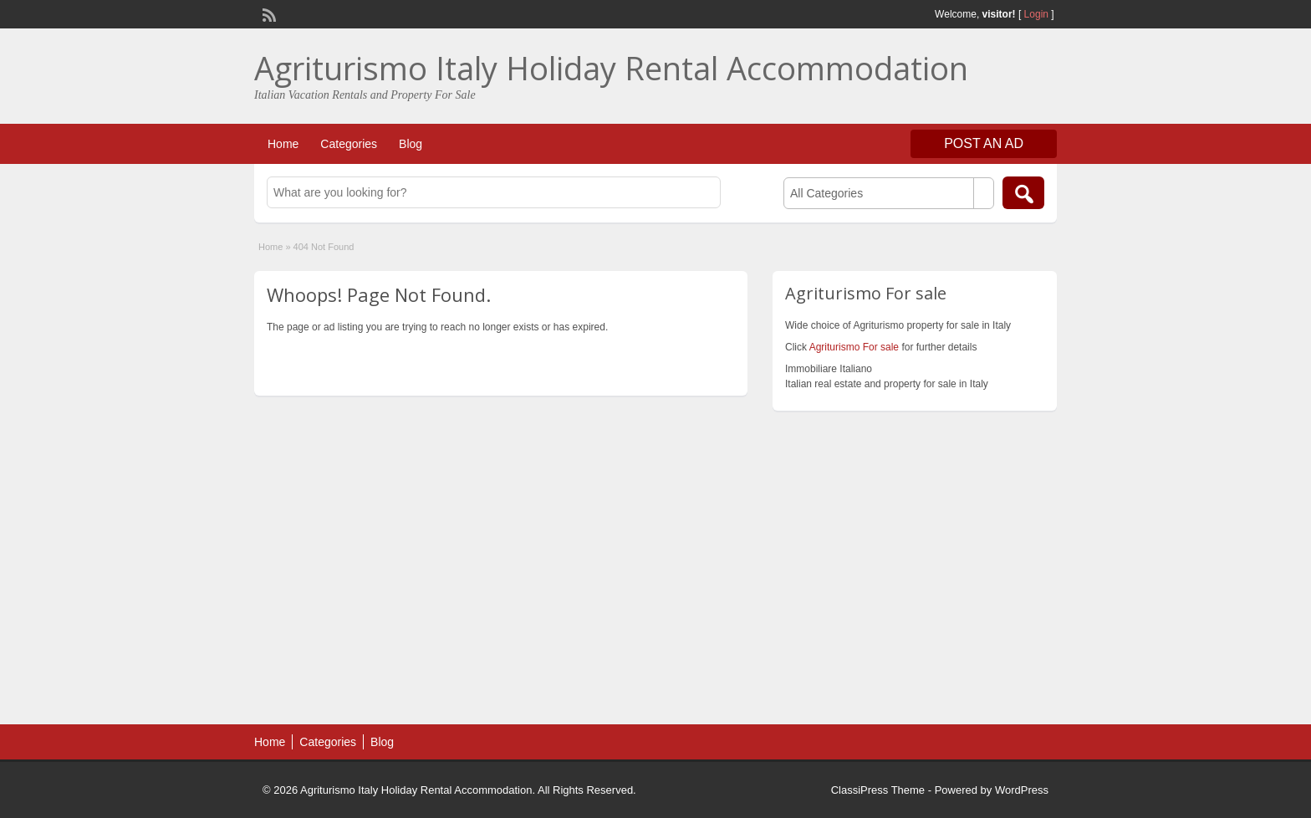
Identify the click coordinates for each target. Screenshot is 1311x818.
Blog (410, 144)
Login (1036, 14)
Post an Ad (983, 143)
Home (283, 144)
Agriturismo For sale (854, 347)
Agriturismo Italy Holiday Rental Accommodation (611, 67)
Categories (348, 144)
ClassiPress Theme (878, 790)
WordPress (1021, 790)
